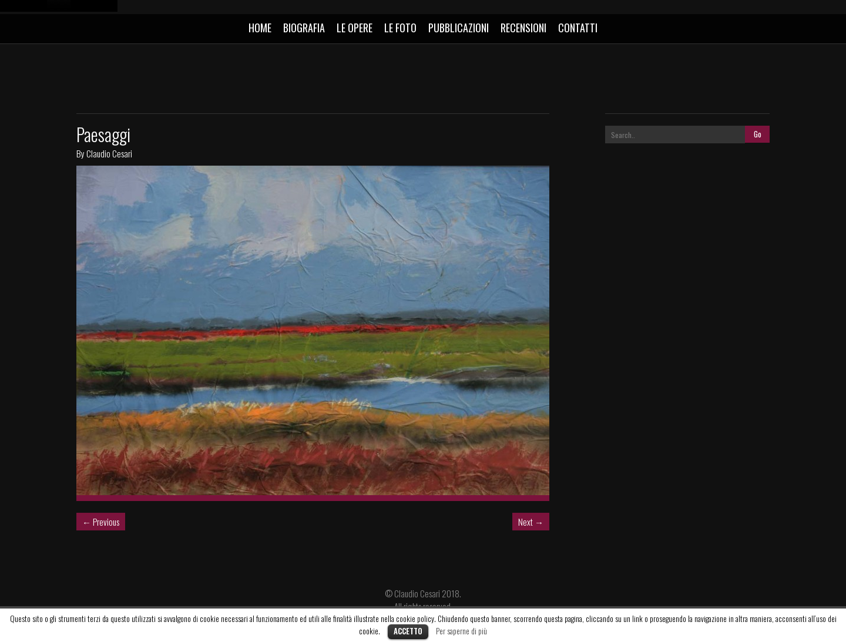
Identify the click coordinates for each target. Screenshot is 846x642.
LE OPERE (354, 27)
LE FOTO (400, 27)
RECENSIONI (523, 27)
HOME (260, 27)
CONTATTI (577, 27)
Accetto (408, 631)
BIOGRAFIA (304, 27)
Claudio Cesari (109, 153)
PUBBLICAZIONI (458, 27)
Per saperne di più (461, 631)
